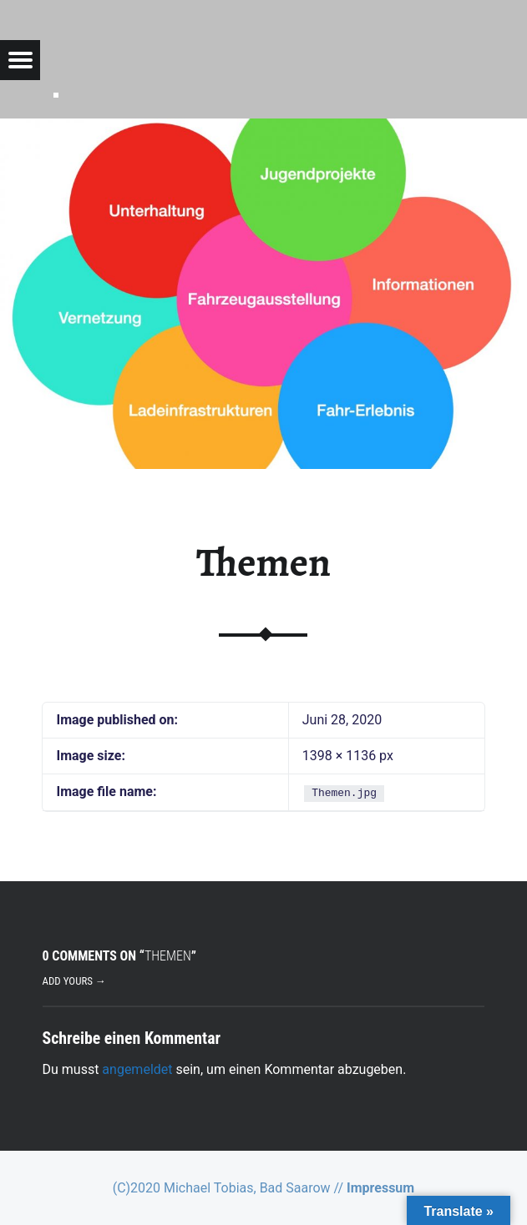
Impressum (380, 1188)
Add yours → (74, 981)
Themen (263, 562)
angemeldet (137, 1069)
